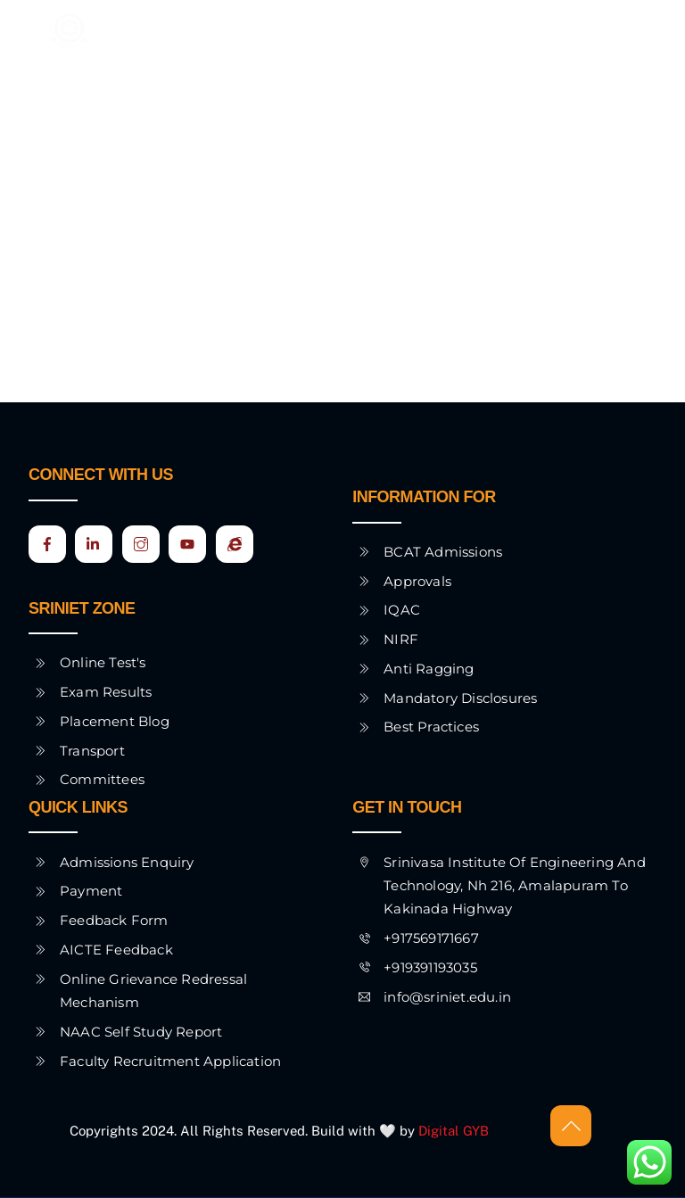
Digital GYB (455, 1131)
